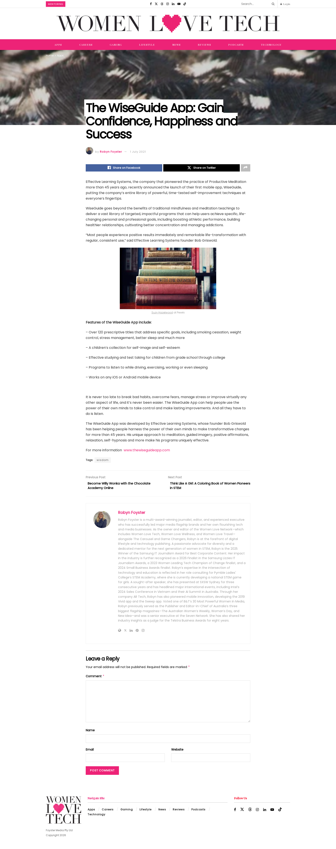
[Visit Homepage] (168, 23)
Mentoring (55, 4)
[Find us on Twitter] (156, 4)
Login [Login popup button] (285, 4)
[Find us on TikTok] (184, 4)
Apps (58, 44)
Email (90, 752)
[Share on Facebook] (124, 168)
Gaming (116, 44)
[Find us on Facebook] (151, 4)
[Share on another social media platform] (245, 168)
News (176, 44)
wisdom (103, 461)
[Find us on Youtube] (178, 4)
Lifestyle (147, 44)
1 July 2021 (138, 152)
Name (90, 732)
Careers (86, 44)
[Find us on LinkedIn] (173, 4)
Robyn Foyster (111, 152)
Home (50, 55)
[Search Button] (272, 4)
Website (177, 752)
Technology (271, 44)
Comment (95, 678)
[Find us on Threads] (162, 4)
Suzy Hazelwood (162, 313)
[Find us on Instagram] (167, 4)
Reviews (204, 44)
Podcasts (236, 44)
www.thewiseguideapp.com (147, 451)
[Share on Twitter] (201, 168)
